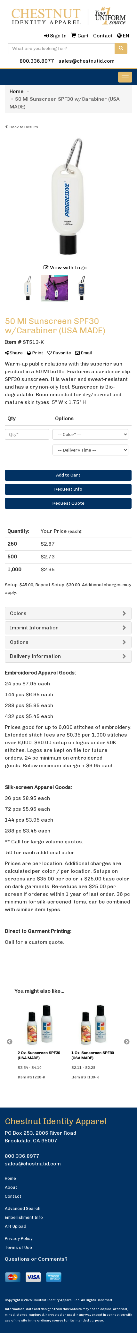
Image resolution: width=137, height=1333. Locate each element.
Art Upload (15, 1226)
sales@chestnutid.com (87, 61)
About (11, 1187)
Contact (13, 1196)
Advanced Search (22, 1208)
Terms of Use (18, 1247)
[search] (121, 48)
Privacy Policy (19, 1238)
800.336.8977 (37, 61)
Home (10, 1178)
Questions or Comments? (36, 1259)
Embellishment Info (24, 1217)
